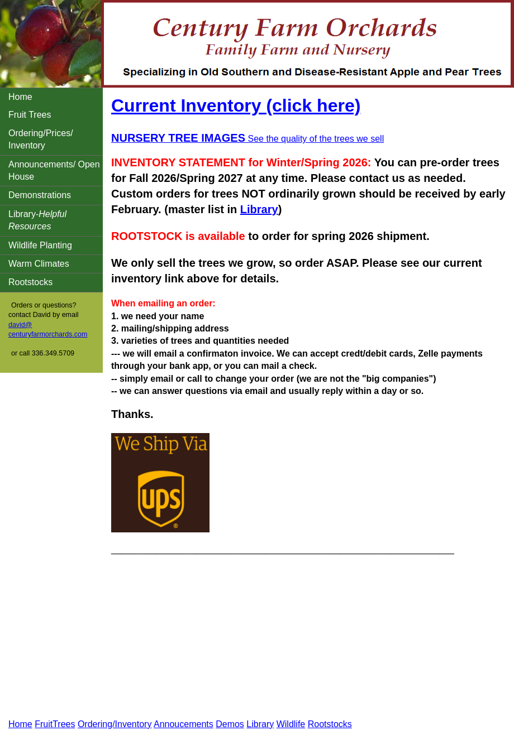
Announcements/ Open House (54, 170)
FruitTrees (55, 724)
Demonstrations (39, 195)
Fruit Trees (29, 114)
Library (259, 209)
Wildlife (291, 724)
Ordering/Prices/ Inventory (40, 139)
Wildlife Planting (40, 245)
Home (20, 97)
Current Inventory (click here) (235, 105)
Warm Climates (38, 263)
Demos (230, 724)
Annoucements (183, 724)
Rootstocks (30, 282)
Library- (37, 220)
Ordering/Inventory (115, 724)
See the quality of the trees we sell (247, 138)
